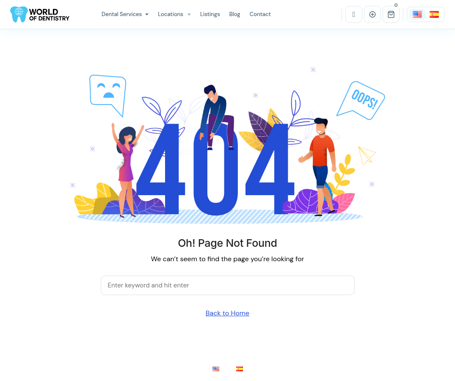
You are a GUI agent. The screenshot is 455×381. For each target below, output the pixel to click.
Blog (234, 14)
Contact (260, 14)
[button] (391, 14)
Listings (210, 14)
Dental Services (125, 14)
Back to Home (227, 313)
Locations (170, 14)
